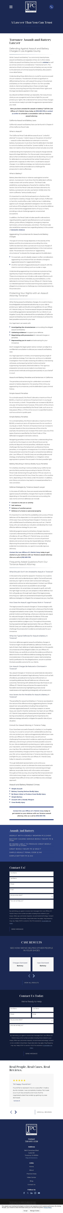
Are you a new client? (16, 895)
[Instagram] (35, 1193)
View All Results (31, 982)
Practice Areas (31, 1174)
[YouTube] (39, 1193)
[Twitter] (28, 1193)
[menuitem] (30, 834)
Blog (31, 1181)
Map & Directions (31, 1158)
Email (11, 889)
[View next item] (33, 976)
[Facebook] (24, 1193)
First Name (13, 873)
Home (31, 1166)
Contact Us (31, 1184)
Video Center (31, 1177)
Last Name (13, 878)
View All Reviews (44, 1112)
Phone (12, 884)
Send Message (17, 929)
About (31, 1170)
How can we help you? (16, 901)
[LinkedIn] (31, 1193)
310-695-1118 (31, 1141)
